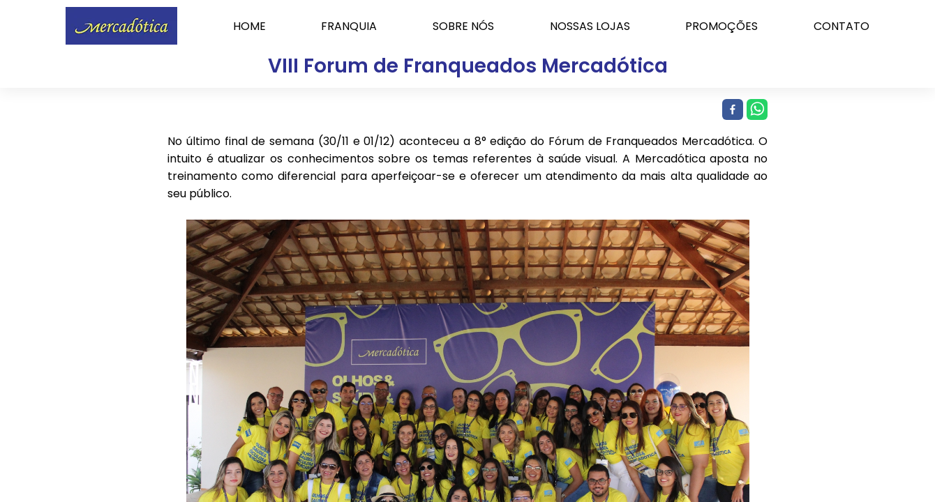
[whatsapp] (755, 110)
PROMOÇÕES (721, 26)
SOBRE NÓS (463, 26)
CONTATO (841, 26)
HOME (249, 26)
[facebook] (731, 110)
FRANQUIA (349, 26)
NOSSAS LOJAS (590, 26)
